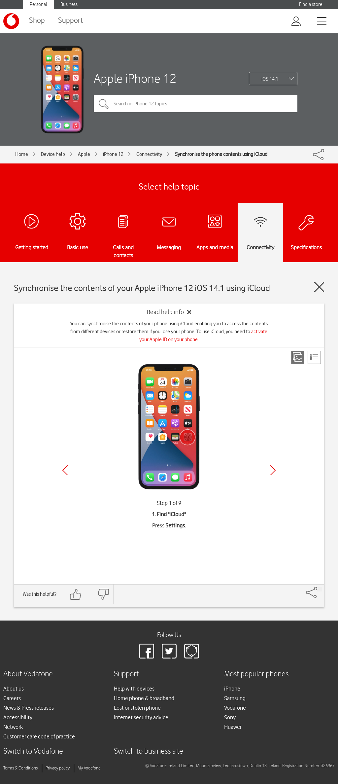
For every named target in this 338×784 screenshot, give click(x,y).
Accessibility (17, 717)
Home (21, 154)
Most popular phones (256, 674)
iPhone (232, 688)
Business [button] (69, 4)
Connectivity (149, 154)
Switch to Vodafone (33, 751)
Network (13, 727)
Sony (230, 717)
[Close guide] (319, 287)
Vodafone (235, 707)
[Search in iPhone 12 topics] (195, 103)
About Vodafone (28, 674)
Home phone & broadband (144, 698)
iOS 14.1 (269, 79)
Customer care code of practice (39, 736)
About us (13, 688)
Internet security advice (141, 717)
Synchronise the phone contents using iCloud (221, 154)
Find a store (310, 4)
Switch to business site (148, 751)
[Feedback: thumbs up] (75, 594)
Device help (53, 154)
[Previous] (65, 470)
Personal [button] (38, 4)
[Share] (319, 589)
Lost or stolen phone (137, 707)
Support (70, 21)
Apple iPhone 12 (135, 78)
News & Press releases (28, 707)
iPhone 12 (113, 154)
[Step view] (297, 357)
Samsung (235, 698)
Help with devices (134, 688)
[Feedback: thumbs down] (103, 594)
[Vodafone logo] (11, 21)
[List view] (314, 357)
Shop (37, 21)
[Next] (273, 470)
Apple (84, 154)
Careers (12, 698)
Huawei (232, 727)
